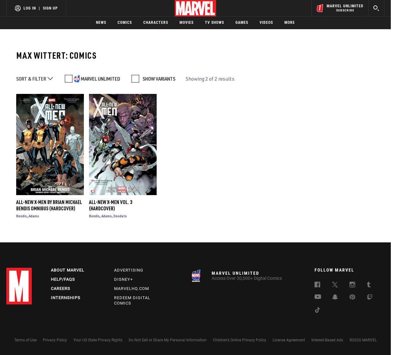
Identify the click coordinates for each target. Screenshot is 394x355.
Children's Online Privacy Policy (239, 340)
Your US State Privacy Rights (97, 340)
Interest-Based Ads (327, 340)
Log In (30, 8)
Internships (65, 297)
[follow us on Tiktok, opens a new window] (317, 311)
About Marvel (67, 270)
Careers (60, 288)
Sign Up (50, 8)
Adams (34, 216)
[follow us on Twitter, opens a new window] (335, 285)
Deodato (120, 216)
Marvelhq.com (131, 288)
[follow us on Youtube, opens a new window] (318, 297)
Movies (187, 22)
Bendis (21, 216)
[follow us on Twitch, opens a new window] (370, 298)
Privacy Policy (55, 340)
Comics (125, 22)
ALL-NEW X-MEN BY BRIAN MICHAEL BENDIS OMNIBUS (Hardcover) (49, 205)
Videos (266, 22)
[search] (376, 8)
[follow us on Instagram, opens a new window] (352, 285)
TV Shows (214, 22)
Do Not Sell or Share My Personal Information (168, 340)
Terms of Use (25, 340)
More (289, 22)
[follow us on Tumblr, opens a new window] (368, 285)
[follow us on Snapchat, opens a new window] (335, 298)
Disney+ (123, 279)
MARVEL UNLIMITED (100, 79)
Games (241, 22)
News (101, 22)
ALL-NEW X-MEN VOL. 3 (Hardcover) (110, 205)
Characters (155, 22)
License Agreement (289, 340)
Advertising (128, 270)
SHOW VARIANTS (159, 79)
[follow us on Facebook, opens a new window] (317, 285)
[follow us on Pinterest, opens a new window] (352, 297)
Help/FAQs (63, 279)
